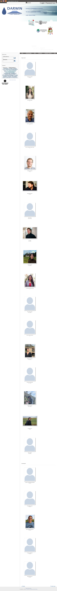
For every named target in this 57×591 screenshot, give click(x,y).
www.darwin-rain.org (13, 1)
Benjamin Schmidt (29, 358)
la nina (16, 75)
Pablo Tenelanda (30, 405)
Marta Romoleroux (29, 576)
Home (22, 53)
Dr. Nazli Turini (30, 428)
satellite (16, 75)
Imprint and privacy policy (28, 588)
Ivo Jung (30, 240)
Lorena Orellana (30, 264)
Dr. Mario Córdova (29, 170)
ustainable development (11, 77)
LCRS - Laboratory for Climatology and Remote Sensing (31, 589)
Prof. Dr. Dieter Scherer (30, 335)
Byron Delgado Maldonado (30, 529)
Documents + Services (48, 53)
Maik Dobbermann (29, 193)
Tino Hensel (29, 217)
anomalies (5, 68)
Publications (40, 53)
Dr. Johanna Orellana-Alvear (30, 288)
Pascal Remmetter (29, 311)
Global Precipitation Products (9, 74)
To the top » (53, 586)
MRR (12, 75)
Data (55, 53)
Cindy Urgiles (30, 452)
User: (6, 2)
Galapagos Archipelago (10, 71)
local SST (4, 75)
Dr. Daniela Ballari (29, 100)
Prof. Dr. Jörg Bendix (30, 123)
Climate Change (13, 68)
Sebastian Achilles (29, 76)
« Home (23, 586)
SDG (10, 76)
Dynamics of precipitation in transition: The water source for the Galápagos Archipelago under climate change (36, 12)
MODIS (9, 75)
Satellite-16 (6, 76)
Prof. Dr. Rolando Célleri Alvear (29, 147)
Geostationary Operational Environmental (10, 74)
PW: (26, 2)
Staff (35, 53)
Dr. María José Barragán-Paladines (30, 482)
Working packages (29, 53)
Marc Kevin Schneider (30, 382)
